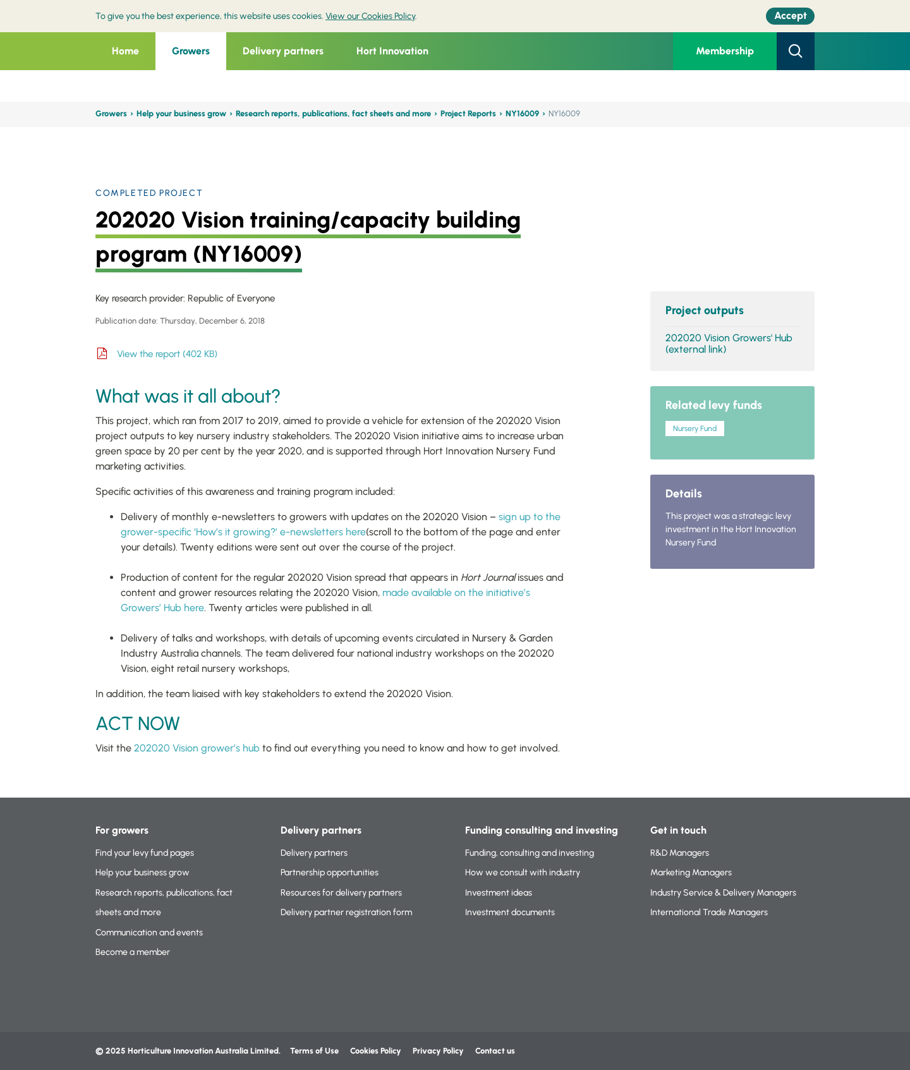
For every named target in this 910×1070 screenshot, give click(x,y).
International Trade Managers (709, 912)
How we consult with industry (522, 872)
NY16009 (522, 113)
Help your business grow (181, 113)
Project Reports (468, 113)
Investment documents (510, 912)
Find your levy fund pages (144, 853)
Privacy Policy (439, 1050)
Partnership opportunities (330, 872)
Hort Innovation (392, 51)
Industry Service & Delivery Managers (723, 892)
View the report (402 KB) (167, 354)
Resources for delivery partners (341, 892)
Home (125, 51)
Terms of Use (314, 1050)
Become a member (132, 952)
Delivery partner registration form (346, 912)
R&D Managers (679, 853)
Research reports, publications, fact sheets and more (333, 113)
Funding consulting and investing (541, 830)
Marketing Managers (691, 872)
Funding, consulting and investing (529, 853)
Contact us (495, 1050)
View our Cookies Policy (370, 16)
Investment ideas (498, 892)
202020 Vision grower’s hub (197, 748)
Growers (191, 51)
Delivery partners (283, 51)
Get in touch (678, 830)
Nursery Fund (695, 428)
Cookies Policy (375, 1050)
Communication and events (149, 932)
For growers (122, 830)
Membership (725, 51)
